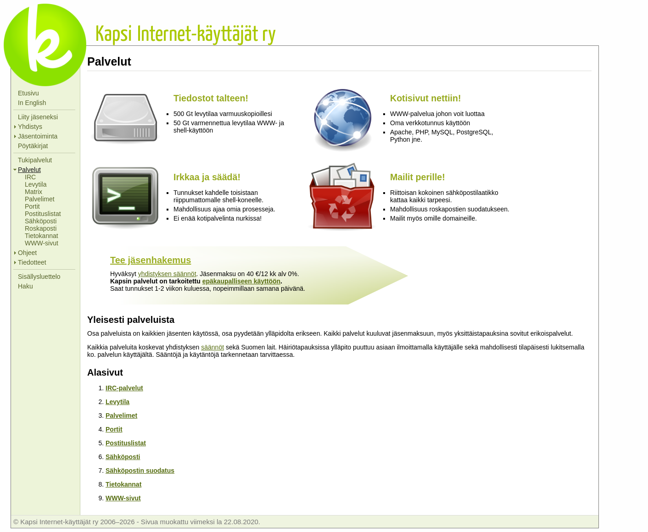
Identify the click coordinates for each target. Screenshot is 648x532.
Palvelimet (40, 199)
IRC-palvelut (124, 388)
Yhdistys (30, 126)
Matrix (33, 191)
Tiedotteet (32, 262)
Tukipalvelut (35, 160)
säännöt (212, 347)
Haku (25, 286)
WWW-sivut (41, 243)
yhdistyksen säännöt (167, 273)
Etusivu (28, 93)
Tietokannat (41, 235)
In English (32, 102)
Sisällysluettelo (39, 276)
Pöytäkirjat (33, 146)
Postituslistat (43, 213)
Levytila (35, 184)
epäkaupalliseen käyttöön (241, 281)
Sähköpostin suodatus (140, 470)
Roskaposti (40, 228)
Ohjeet (27, 252)
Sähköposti (40, 221)
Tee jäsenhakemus (150, 260)
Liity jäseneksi (38, 117)
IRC (30, 177)
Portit (32, 206)
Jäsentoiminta (37, 136)
